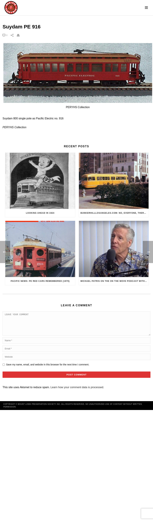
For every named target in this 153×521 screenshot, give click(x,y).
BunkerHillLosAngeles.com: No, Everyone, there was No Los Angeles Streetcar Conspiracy (115, 213)
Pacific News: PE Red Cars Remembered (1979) (40, 281)
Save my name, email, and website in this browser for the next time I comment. (47, 368)
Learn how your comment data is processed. (77, 391)
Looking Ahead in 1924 (40, 213)
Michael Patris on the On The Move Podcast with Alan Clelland (115, 281)
